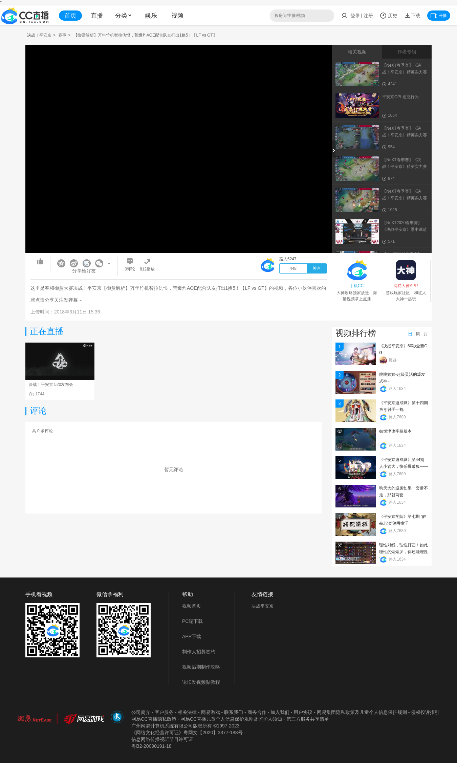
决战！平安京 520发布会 (51, 384)
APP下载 (191, 636)
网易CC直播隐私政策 (153, 719)
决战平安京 (263, 606)
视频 (177, 15)
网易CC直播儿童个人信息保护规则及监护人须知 (231, 719)
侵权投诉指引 (425, 712)
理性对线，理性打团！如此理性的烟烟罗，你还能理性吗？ (403, 552)
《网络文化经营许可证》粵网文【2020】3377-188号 (186, 732)
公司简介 (140, 712)
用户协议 (302, 712)
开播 (439, 15)
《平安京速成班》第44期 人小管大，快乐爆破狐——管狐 (403, 466)
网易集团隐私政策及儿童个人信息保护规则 (362, 712)
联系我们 (233, 712)
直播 (97, 15)
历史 (388, 15)
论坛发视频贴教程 (201, 682)
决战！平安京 (39, 35)
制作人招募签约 (198, 651)
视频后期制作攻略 (201, 666)
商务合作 (256, 712)
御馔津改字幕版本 (395, 431)
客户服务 (164, 712)
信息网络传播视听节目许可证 (162, 739)
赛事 (62, 35)
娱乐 (151, 15)
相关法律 (187, 712)
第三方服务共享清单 (307, 719)
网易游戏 (210, 712)
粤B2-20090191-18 (151, 746)
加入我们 (279, 712)
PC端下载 (192, 621)
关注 (316, 268)
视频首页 (191, 606)
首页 (70, 15)
